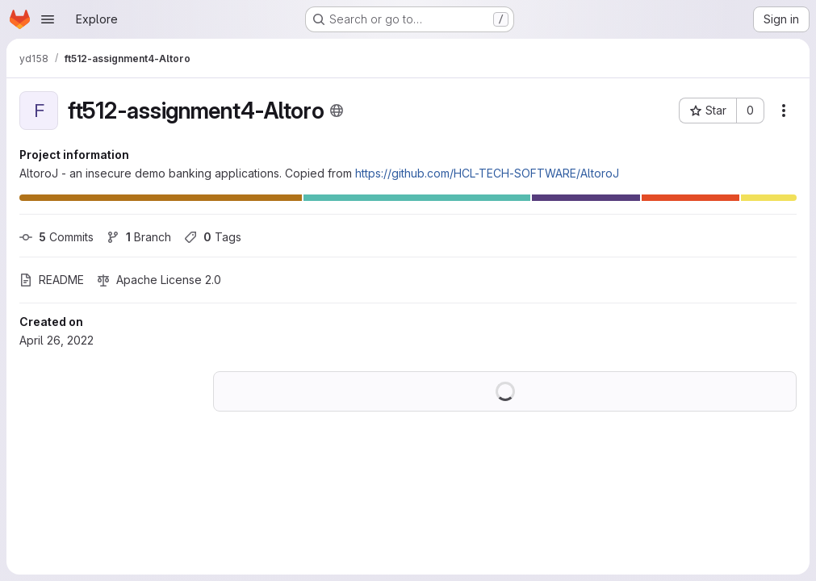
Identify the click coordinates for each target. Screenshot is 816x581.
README (51, 279)
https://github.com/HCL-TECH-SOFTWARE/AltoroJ (487, 173)
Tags (212, 237)
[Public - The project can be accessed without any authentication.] (336, 110)
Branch (139, 237)
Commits (56, 237)
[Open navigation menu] (48, 19)
